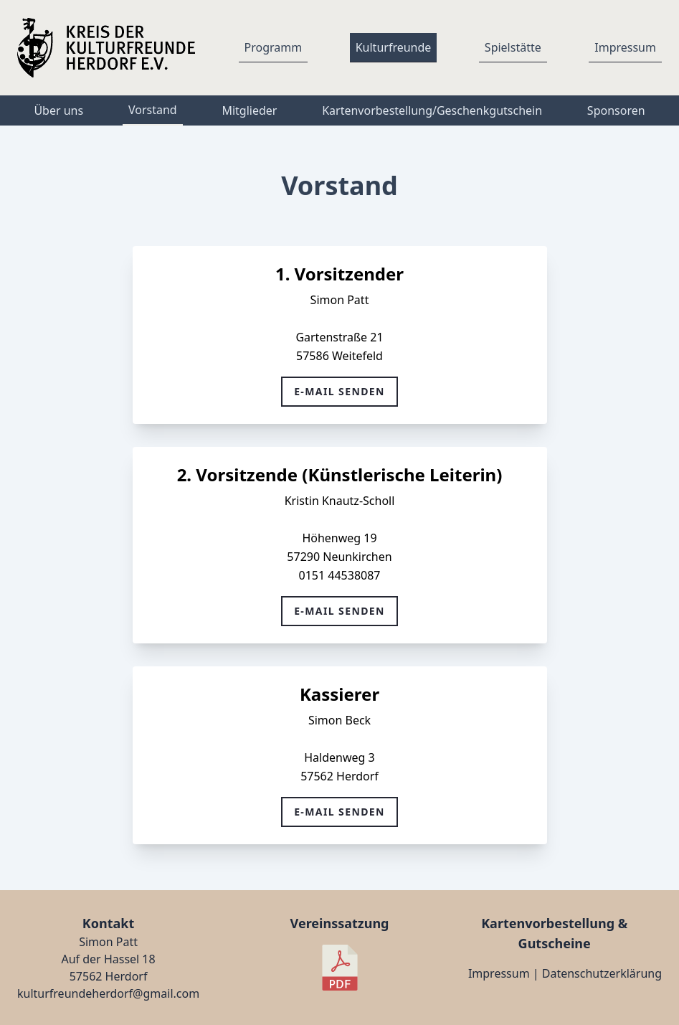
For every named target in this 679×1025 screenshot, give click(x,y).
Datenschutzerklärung (602, 973)
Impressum (499, 973)
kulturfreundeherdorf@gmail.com (108, 993)
